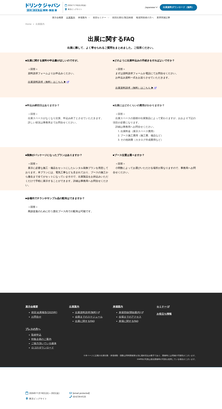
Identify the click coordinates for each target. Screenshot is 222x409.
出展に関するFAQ (85, 323)
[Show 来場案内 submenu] (89, 20)
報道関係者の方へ (145, 20)
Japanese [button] (151, 10)
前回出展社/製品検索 (122, 20)
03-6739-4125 (79, 399)
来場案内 (82, 20)
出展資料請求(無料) (86, 315)
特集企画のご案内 (41, 341)
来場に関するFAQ (128, 323)
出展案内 (70, 20)
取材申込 (36, 337)
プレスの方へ (32, 331)
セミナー (162, 309)
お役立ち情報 (164, 316)
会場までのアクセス (130, 319)
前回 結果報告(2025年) (44, 315)
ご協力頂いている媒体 (43, 346)
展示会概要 (57, 20)
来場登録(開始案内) (130, 315)
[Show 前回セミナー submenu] (108, 20)
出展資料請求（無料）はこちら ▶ (47, 84)
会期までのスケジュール (89, 319)
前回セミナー (100, 20)
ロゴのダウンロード (42, 350)
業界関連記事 (163, 20)
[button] (178, 10)
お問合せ (36, 319)
